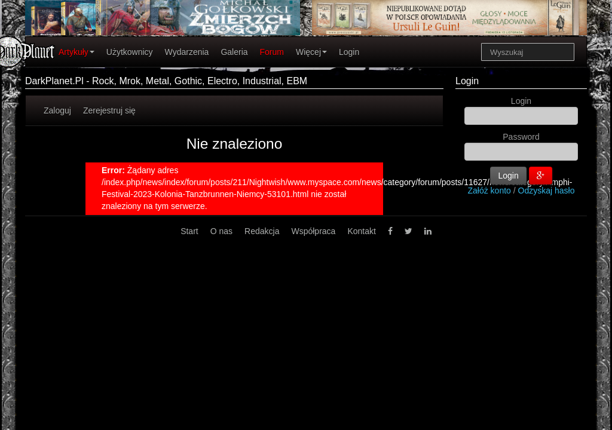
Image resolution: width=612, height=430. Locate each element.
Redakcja (261, 231)
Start (189, 231)
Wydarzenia (187, 52)
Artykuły (76, 52)
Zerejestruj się (109, 110)
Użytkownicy (129, 52)
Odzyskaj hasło (546, 190)
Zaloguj (57, 110)
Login (349, 52)
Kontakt (361, 231)
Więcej (311, 52)
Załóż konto (489, 190)
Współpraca (313, 231)
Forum (272, 52)
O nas (221, 231)
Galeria (234, 52)
